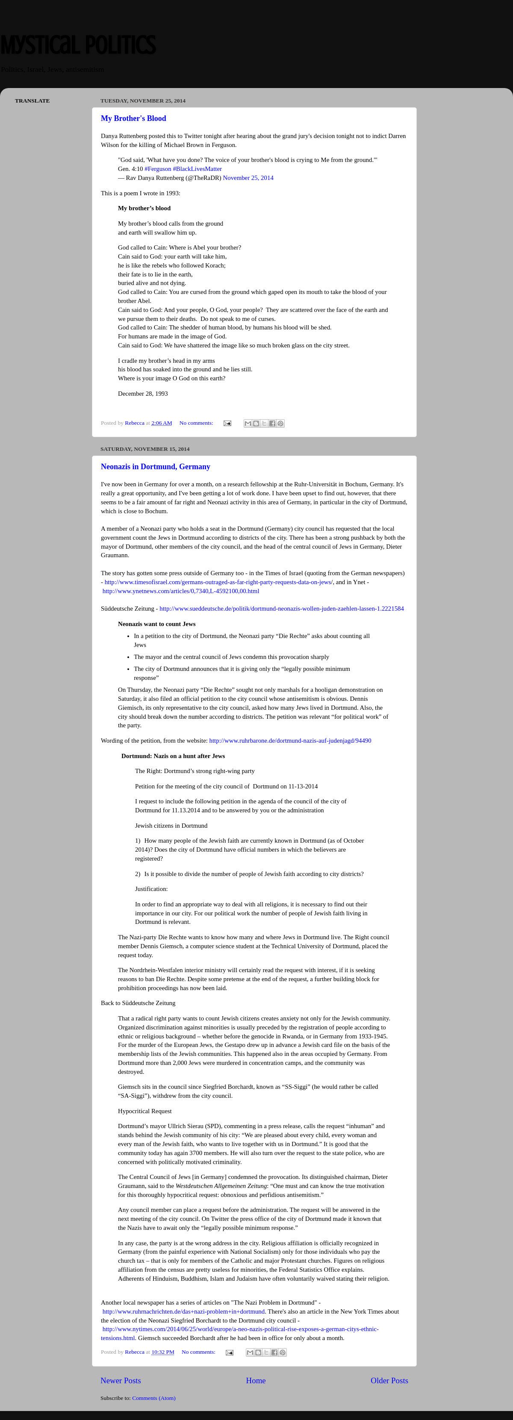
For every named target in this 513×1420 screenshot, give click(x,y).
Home (256, 1380)
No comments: (197, 423)
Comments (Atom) (154, 1398)
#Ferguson (157, 168)
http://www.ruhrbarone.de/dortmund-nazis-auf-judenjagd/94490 (290, 740)
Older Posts (389, 1380)
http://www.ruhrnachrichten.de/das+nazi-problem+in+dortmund (184, 1311)
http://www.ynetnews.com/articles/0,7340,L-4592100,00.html (181, 591)
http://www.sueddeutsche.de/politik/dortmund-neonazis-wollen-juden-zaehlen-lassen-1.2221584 (281, 608)
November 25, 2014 (248, 177)
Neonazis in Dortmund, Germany (155, 466)
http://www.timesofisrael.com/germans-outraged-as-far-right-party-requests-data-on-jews (218, 582)
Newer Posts (120, 1380)
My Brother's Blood (133, 118)
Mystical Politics (77, 45)
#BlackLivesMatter (197, 168)
